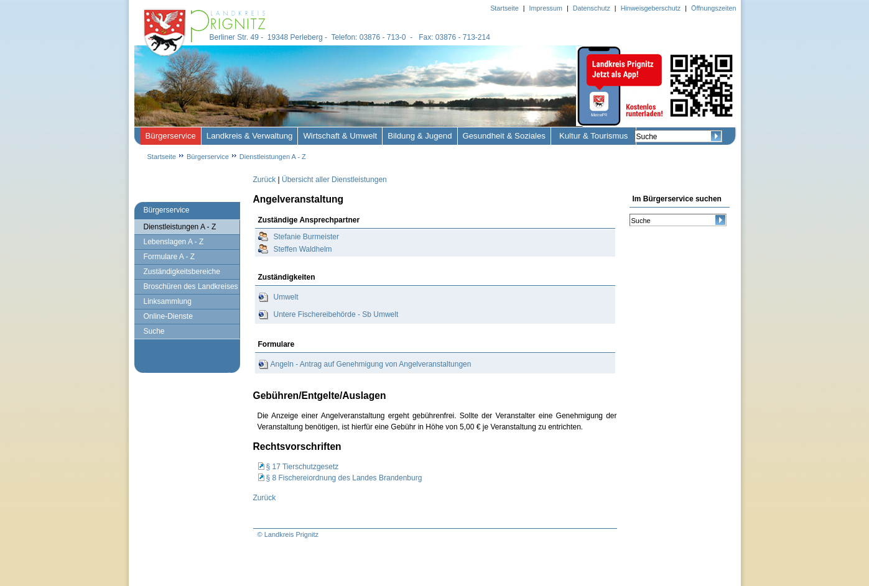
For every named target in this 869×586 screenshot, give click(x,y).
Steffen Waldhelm (303, 249)
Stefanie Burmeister (306, 236)
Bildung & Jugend (420, 135)
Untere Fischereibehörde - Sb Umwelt (336, 314)
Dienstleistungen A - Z (272, 156)
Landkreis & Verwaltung (250, 135)
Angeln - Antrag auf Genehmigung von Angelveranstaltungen (371, 364)
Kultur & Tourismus (593, 135)
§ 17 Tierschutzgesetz (302, 466)
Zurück (264, 179)
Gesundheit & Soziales (504, 135)
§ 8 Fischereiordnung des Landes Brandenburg (344, 478)
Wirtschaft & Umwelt (340, 135)
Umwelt (286, 297)
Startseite (161, 156)
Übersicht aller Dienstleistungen (334, 179)
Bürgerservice (171, 135)
